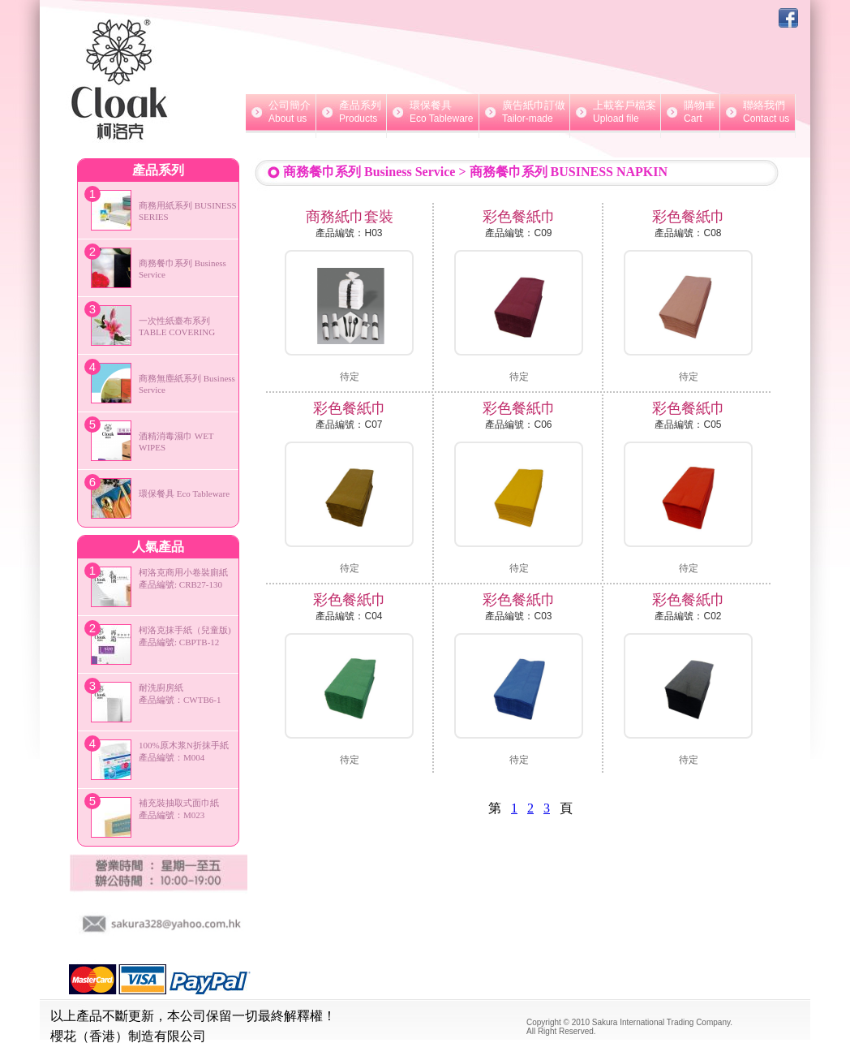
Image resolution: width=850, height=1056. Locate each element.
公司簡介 (281, 112)
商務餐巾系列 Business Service (369, 172)
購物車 (690, 112)
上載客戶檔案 (615, 112)
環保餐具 (433, 112)
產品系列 (351, 112)
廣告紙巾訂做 (524, 112)
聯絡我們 (757, 112)
